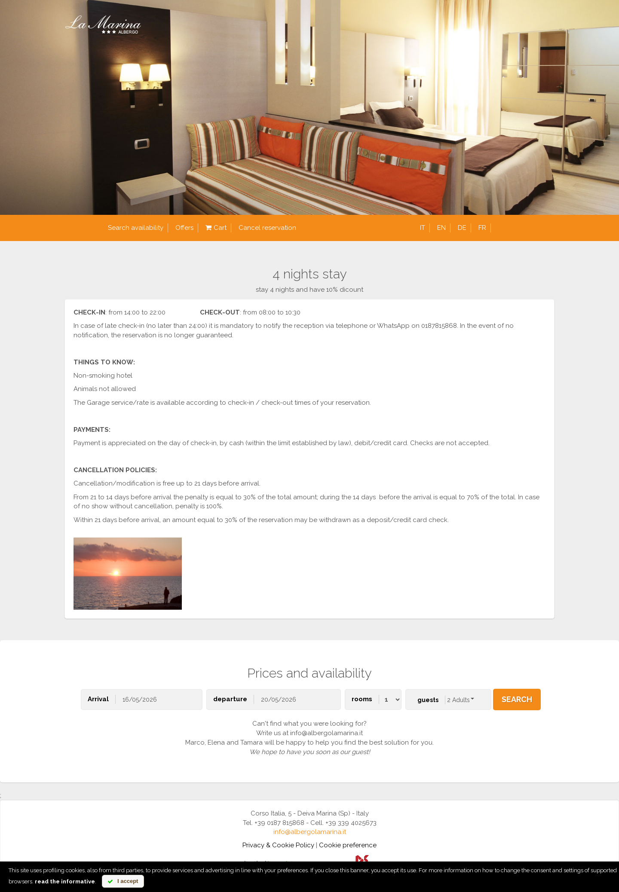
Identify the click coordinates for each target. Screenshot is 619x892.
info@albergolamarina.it (309, 832)
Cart (216, 227)
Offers (184, 228)
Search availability (135, 228)
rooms (362, 699)
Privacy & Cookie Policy (278, 845)
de (462, 228)
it (422, 228)
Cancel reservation (267, 228)
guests (427, 699)
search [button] (517, 699)
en (441, 228)
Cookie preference (348, 845)
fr (482, 228)
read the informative (65, 881)
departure (230, 699)
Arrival (98, 699)
